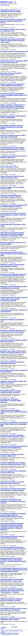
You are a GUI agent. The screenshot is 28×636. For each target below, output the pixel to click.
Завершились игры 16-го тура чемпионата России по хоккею (10, 10)
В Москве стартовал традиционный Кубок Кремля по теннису (12, 265)
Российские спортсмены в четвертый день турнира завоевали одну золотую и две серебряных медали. (12, 335)
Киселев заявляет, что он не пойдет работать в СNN (12, 187)
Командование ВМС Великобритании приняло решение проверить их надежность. (13, 395)
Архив (10, 630)
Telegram (3, 632)
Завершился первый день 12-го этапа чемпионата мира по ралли (13, 618)
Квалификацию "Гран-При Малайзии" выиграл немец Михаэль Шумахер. (13, 458)
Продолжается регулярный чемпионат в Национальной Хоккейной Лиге (13, 446)
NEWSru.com (6, 2)
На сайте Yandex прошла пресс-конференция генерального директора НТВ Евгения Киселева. (13, 191)
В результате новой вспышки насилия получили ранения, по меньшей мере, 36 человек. (13, 228)
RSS (21, 630)
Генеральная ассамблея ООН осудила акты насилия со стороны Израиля (13, 489)
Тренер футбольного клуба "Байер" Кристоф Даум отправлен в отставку (12, 148)
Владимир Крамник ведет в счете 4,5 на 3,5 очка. (12, 25)
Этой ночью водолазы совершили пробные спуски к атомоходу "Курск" (12, 435)
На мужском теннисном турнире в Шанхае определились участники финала (11, 127)
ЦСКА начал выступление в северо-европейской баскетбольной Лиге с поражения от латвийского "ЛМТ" (12, 234)
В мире (13, 91)
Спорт (13, 17)
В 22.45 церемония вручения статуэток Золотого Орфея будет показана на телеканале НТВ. (13, 466)
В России (14, 49)
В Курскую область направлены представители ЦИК (11, 73)
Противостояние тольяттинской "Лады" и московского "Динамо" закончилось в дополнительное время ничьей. (11, 15)
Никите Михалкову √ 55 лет (9, 167)
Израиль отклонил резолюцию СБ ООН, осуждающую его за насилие (13, 287)
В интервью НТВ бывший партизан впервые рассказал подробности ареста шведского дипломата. (12, 405)
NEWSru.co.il (4, 633)
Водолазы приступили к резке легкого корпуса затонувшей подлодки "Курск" (13, 351)
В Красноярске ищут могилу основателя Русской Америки (13, 371)
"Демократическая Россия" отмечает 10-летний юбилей (13, 310)
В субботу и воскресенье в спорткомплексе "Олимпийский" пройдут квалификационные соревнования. (12, 269)
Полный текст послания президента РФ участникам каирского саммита (13, 205)
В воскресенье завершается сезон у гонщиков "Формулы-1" (12, 455)
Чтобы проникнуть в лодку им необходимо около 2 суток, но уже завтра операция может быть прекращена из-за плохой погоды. (13, 247)
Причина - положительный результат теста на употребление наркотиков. (13, 151)
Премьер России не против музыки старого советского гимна (12, 177)
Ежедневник (16, 630)
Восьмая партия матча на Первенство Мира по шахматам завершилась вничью (13, 21)
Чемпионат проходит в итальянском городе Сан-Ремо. (13, 622)
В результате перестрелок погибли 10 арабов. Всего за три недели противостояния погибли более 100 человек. (13, 613)
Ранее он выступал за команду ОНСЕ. (11, 564)
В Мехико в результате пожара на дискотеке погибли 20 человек (11, 599)
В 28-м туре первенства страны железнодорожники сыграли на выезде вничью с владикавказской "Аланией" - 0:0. (13, 111)
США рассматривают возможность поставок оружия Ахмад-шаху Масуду (13, 548)
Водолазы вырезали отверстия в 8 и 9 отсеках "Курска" (13, 243)
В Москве (10, 633)
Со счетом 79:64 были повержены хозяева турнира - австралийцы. (12, 519)
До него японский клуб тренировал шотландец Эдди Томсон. (13, 532)
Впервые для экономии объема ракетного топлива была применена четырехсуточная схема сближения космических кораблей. (12, 584)
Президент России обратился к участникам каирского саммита (10, 196)
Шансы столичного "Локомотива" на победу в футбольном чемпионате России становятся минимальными (12, 106)
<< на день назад (3, 628)
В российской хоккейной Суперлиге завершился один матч (12, 362)
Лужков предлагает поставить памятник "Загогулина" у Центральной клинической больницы (13, 299)
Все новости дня (5, 5)
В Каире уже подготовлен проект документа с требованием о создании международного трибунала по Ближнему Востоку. (13, 89)
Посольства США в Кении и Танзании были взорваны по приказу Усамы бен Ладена (13, 215)
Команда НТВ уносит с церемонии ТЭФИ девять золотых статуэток (13, 61)
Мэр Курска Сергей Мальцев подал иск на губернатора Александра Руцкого (13, 275)
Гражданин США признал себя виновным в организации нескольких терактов (13, 501)
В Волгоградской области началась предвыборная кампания (12, 537)
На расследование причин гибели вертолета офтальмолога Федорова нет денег (13, 253)
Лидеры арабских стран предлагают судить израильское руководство (12, 84)
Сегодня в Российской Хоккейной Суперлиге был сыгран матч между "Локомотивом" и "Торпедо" (12, 590)
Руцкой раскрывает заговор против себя (14, 51)
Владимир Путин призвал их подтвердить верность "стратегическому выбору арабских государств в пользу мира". (12, 200)
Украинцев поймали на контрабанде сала (12, 320)
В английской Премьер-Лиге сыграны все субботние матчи (13, 30)
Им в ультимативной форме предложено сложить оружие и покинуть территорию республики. (11, 121)
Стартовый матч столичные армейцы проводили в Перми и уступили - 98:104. (13, 238)
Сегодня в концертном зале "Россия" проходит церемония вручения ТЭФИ (12, 463)
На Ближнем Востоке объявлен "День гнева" (13, 225)
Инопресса (16, 633)
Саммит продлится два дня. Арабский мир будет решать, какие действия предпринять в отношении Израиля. (13, 386)
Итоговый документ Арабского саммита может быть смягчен (13, 340)
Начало (2, 630)
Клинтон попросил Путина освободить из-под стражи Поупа (13, 471)
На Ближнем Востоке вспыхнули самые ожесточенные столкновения (13, 609)
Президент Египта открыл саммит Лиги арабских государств (13, 381)
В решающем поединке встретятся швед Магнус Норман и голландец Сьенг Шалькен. (13, 131)
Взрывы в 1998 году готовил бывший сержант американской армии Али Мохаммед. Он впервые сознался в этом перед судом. (13, 220)
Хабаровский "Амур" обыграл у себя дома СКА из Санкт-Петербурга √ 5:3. (13, 366)
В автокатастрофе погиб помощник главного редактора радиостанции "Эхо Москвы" (13, 95)
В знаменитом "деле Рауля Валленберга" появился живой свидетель (10, 400)
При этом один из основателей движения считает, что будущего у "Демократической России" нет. (12, 315)
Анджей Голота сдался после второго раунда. (13, 485)
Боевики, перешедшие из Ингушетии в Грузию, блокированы (13, 116)
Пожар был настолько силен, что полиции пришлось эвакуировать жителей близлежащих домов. (13, 604)
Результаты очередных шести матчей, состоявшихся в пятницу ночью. (10, 450)
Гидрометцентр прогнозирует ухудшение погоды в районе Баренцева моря (13, 411)
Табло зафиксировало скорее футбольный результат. (12, 594)
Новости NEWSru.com (7, 634)
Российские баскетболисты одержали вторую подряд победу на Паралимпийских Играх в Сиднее (13, 515)
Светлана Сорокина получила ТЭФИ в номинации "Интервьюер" (13, 136)
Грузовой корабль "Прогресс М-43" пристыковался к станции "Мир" (12, 580)
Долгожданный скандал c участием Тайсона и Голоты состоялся (12, 482)
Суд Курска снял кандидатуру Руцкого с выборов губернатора (13, 156)
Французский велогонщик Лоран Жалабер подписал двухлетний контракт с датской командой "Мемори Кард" (13, 560)
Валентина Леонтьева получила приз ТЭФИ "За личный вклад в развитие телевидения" (12, 40)
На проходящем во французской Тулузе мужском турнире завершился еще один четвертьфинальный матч (13, 569)
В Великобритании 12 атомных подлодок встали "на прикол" (10, 391)
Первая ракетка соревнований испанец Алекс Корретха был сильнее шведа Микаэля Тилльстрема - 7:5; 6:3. (13, 575)
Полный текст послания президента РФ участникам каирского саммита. (11, 209)
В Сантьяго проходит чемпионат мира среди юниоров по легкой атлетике (13, 331)
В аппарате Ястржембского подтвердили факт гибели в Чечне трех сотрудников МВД (14, 424)
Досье (6, 630)
